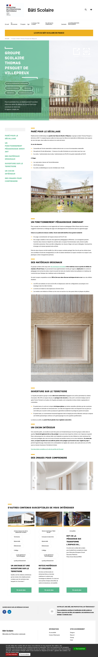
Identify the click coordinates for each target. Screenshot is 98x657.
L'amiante (63, 24)
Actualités (73, 531)
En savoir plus (21, 590)
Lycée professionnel (20, 561)
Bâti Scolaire (41, 10)
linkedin (9, 612)
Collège (16, 550)
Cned (71, 640)
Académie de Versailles (26, 93)
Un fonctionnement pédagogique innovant (15, 147)
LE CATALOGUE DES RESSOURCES (73, 23)
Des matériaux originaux (12, 157)
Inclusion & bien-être (48, 537)
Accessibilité (91, 10)
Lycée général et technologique (21, 555)
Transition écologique (12, 88)
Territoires (17, 537)
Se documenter (14, 23)
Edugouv (72, 632)
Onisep (72, 637)
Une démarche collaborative (49, 23)
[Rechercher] (86, 10)
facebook (4, 612)
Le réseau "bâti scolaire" (35, 23)
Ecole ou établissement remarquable (17, 83)
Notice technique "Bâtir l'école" (48, 531)
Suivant (89, 478)
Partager (76, 56)
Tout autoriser (79, 649)
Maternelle (27, 88)
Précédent (35, 478)
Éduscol (72, 635)
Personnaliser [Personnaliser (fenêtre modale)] (24, 654)
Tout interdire (12, 654)
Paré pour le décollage (11, 137)
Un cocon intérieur (10, 172)
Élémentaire (10, 93)
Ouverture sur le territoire (14, 165)
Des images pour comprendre (13, 179)
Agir (28, 24)
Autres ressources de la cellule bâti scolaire (21, 531)
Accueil (7, 24)
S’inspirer (22, 24)
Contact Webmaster (54, 635)
